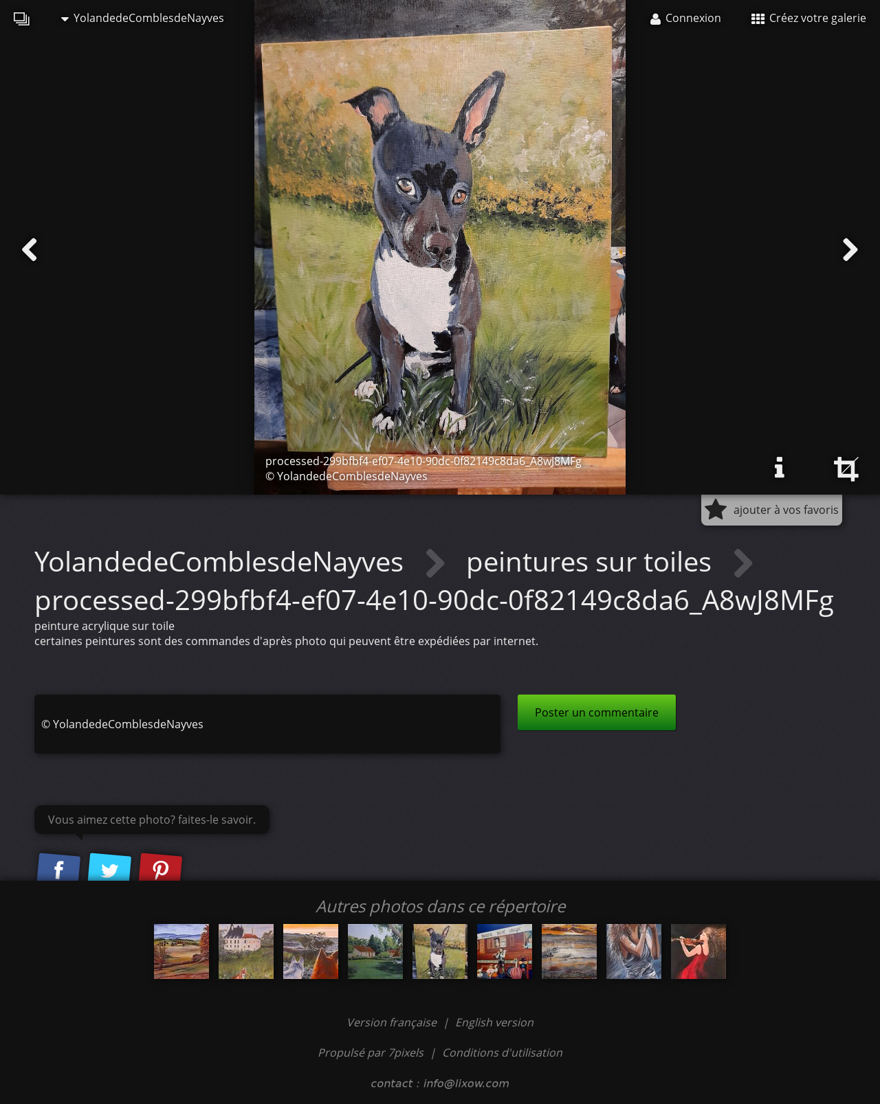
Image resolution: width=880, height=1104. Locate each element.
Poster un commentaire (597, 712)
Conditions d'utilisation (502, 1052)
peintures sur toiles (592, 561)
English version (494, 1022)
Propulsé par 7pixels (371, 1052)
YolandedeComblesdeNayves (142, 17)
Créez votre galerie (808, 17)
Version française (392, 1022)
